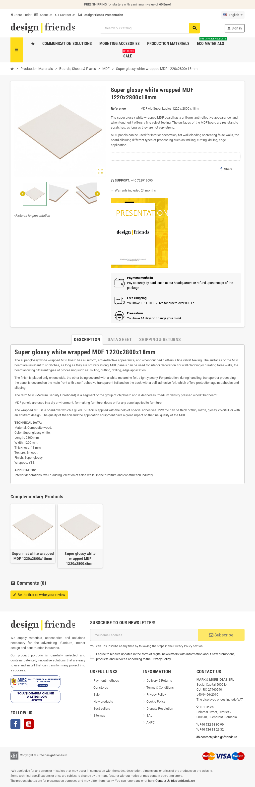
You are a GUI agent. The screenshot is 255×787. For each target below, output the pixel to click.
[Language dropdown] (233, 15)
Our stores (100, 687)
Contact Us (65, 15)
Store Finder (20, 15)
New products (103, 701)
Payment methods (106, 680)
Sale (96, 694)
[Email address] (144, 635)
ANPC (150, 722)
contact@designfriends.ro (218, 737)
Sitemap (99, 715)
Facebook (15, 724)
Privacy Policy (161, 659)
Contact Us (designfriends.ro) (175, 781)
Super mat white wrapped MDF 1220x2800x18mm (33, 556)
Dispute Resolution (159, 708)
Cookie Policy (155, 701)
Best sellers (101, 708)
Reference (118, 108)
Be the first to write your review (39, 595)
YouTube (29, 724)
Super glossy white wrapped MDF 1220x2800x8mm (80, 559)
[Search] (150, 28)
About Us (43, 15)
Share (226, 169)
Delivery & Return (158, 680)
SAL (149, 715)
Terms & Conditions (160, 687)
